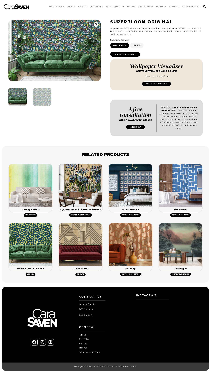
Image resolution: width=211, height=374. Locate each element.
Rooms (83, 349)
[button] (56, 6)
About (82, 336)
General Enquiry (87, 305)
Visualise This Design (156, 84)
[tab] (119, 45)
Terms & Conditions (89, 353)
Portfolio (84, 340)
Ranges (83, 344)
